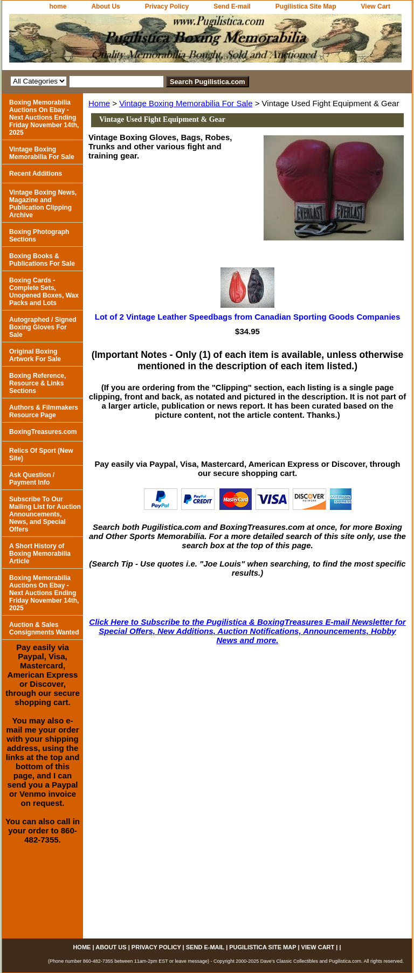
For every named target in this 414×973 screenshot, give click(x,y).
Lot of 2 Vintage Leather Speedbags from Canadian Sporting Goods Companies (247, 316)
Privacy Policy (167, 6)
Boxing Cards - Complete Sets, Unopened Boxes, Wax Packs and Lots (44, 292)
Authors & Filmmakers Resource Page (43, 411)
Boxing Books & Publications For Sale (42, 259)
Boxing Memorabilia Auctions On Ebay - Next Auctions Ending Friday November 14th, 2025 (44, 117)
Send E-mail (232, 6)
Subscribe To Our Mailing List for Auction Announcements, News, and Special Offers (45, 514)
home (57, 6)
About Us (105, 6)
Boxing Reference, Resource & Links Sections (37, 383)
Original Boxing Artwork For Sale (35, 355)
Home (99, 103)
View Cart (375, 6)
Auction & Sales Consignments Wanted (44, 628)
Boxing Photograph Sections (39, 235)
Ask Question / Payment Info (31, 478)
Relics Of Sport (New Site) (41, 454)
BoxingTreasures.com (43, 432)
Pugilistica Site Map (305, 6)
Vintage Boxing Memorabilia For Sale (185, 103)
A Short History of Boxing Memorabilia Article (40, 553)
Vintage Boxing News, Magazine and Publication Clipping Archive (43, 204)
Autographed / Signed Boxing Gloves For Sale (43, 327)
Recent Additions (35, 173)
